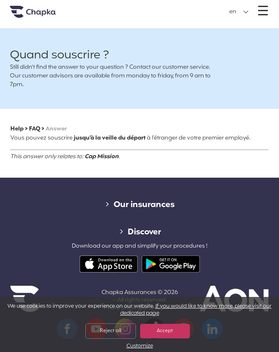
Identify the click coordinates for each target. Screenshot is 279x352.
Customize (139, 346)
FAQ (34, 129)
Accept (165, 331)
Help (17, 129)
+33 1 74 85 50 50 (139, 8)
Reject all (110, 331)
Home (43, 15)
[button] (239, 12)
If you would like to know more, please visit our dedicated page (196, 310)
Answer (56, 129)
